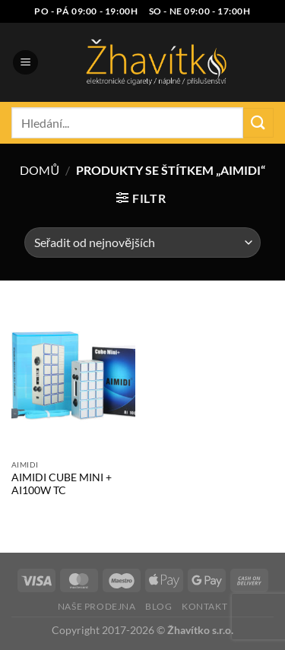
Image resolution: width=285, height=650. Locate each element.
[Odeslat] (258, 123)
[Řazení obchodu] (142, 242)
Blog (158, 606)
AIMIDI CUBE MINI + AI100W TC (61, 484)
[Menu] (25, 62)
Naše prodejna (97, 606)
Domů (39, 170)
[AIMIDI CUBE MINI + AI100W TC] (73, 377)
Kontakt (204, 606)
